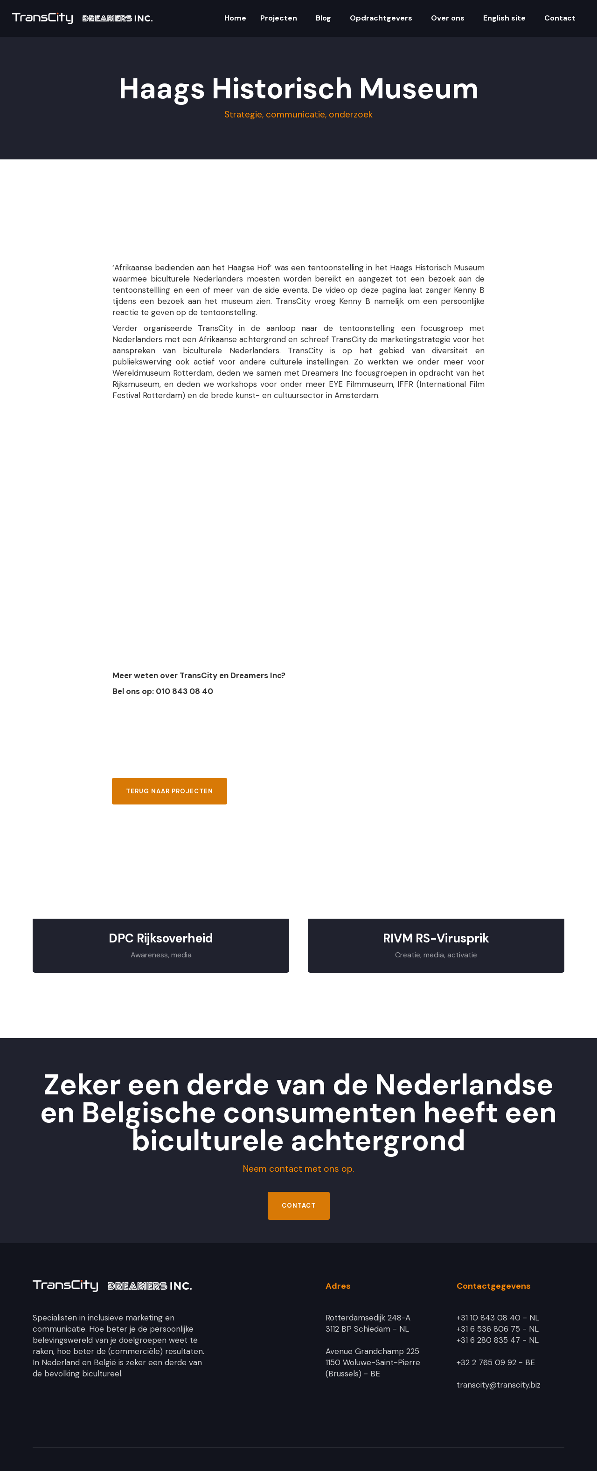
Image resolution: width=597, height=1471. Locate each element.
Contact (299, 1206)
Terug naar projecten (169, 791)
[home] (82, 18)
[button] (234, 19)
